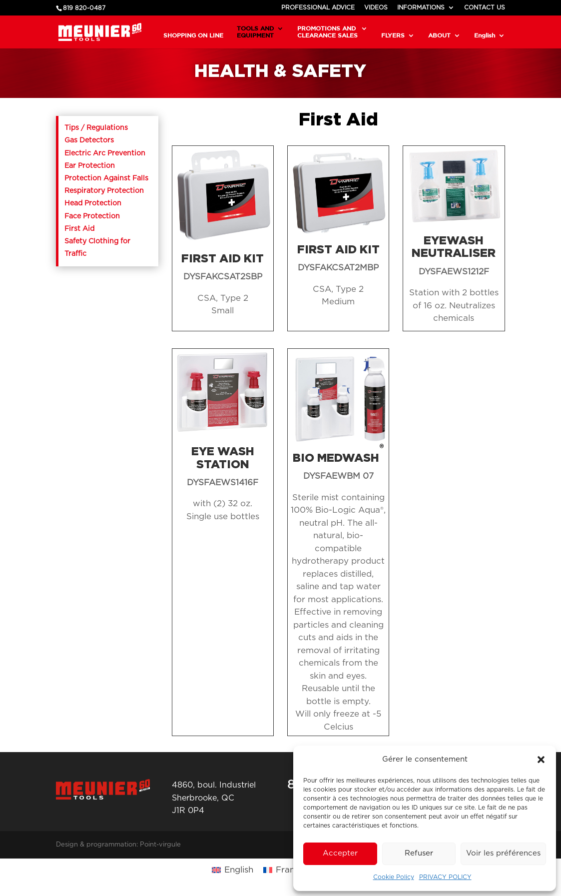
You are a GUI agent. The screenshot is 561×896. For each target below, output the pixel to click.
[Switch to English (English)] (232, 870)
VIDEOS (376, 7)
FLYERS (393, 35)
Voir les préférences (503, 853)
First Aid (79, 228)
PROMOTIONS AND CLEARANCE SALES (327, 31)
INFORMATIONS (421, 7)
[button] (541, 760)
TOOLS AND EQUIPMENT (255, 31)
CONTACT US (484, 7)
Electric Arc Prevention (104, 153)
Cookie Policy (393, 877)
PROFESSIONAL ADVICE (318, 7)
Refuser (419, 853)
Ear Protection (89, 165)
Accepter (340, 853)
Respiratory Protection (104, 190)
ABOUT (439, 35)
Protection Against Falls (106, 178)
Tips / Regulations (96, 127)
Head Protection (92, 203)
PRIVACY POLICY (445, 877)
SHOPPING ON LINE (193, 35)
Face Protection (92, 216)
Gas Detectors (89, 140)
